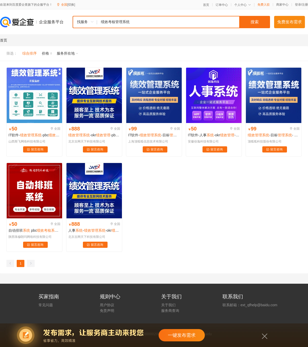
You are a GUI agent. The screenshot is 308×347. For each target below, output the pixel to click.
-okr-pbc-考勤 (94, 135)
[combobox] (171, 22)
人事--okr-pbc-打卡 (94, 230)
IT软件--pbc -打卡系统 (34, 135)
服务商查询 (170, 311)
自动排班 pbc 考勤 (34, 230)
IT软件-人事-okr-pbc (214, 135)
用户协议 (107, 305)
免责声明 (107, 311)
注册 (305, 4)
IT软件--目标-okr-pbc (154, 135)
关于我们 (168, 305)
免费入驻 (263, 4)
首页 (206, 4)
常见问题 (45, 305)
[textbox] (183, 22)
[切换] (71, 4)
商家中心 (282, 4)
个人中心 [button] (242, 5)
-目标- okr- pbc (274, 135)
